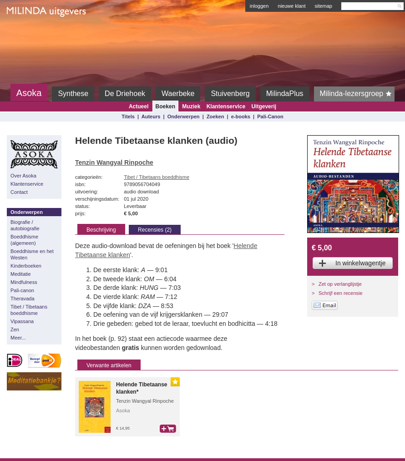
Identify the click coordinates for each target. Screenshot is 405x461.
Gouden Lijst (175, 381)
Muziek (191, 106)
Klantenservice (226, 106)
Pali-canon (22, 290)
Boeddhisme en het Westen (32, 254)
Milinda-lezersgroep (357, 93)
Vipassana (22, 321)
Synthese (73, 93)
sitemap (323, 6)
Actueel (138, 106)
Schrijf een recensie (341, 293)
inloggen (259, 6)
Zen (14, 329)
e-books (240, 116)
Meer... (18, 337)
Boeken (165, 106)
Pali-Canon (270, 116)
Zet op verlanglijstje (340, 284)
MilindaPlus (285, 93)
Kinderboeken (25, 265)
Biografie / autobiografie (25, 225)
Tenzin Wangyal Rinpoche (114, 162)
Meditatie (20, 274)
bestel (168, 429)
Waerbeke (178, 93)
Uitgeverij (263, 106)
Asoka (29, 93)
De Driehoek (125, 93)
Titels (128, 116)
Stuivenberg (230, 93)
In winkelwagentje (360, 263)
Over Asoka (23, 175)
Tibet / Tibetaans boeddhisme (28, 310)
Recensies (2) (155, 230)
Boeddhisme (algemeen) (24, 240)
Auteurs (151, 116)
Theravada (22, 298)
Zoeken (215, 116)
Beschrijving (101, 230)
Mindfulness (23, 282)
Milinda (26, 32)
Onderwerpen (183, 116)
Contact (19, 192)
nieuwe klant (291, 6)
